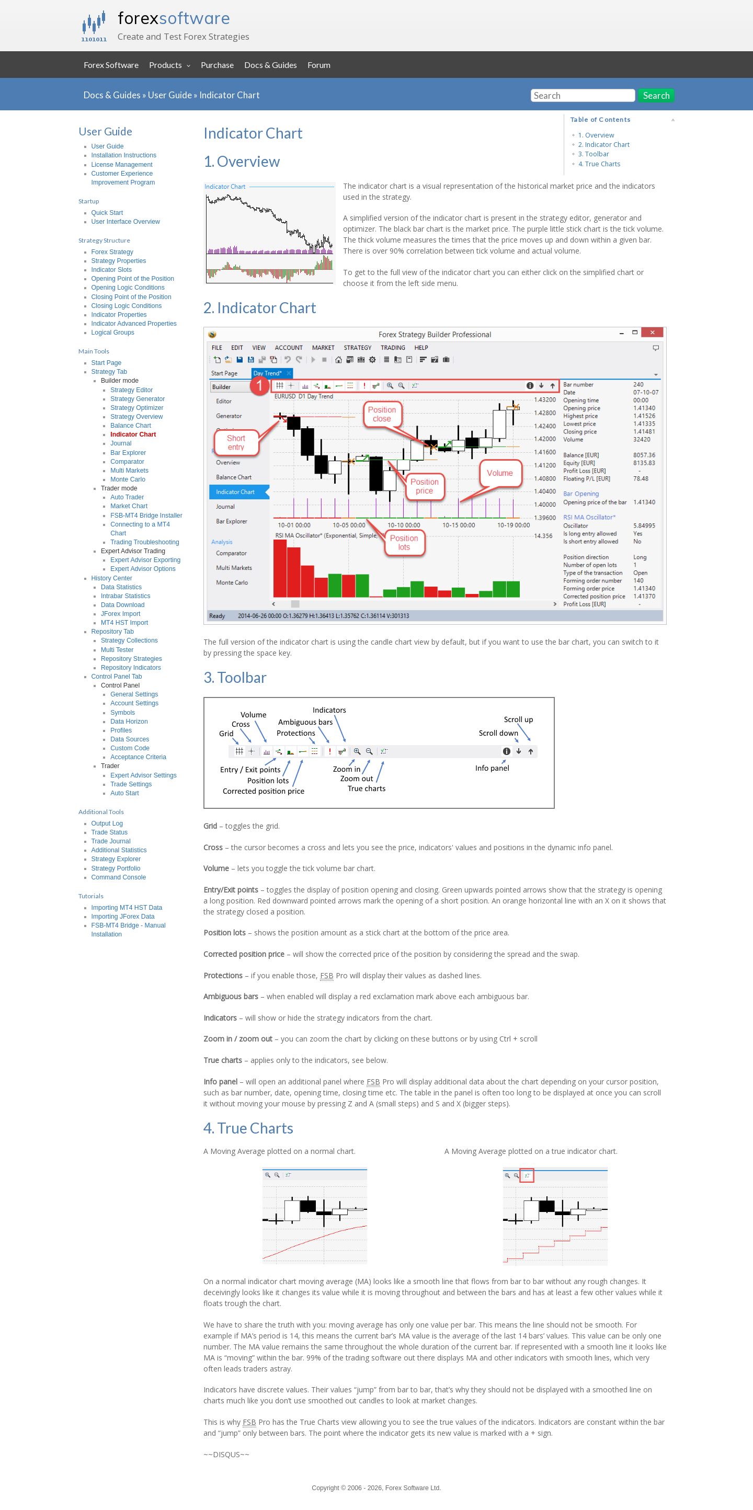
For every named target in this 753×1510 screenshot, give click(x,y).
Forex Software (111, 65)
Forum (318, 65)
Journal (120, 443)
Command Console (119, 877)
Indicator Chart (229, 94)
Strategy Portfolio (116, 868)
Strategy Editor (131, 390)
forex (174, 17)
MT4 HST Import (124, 622)
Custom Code (130, 748)
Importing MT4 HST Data (127, 907)
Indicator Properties (119, 314)
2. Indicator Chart (604, 144)
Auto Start (124, 793)
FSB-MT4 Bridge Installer (146, 515)
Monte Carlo (127, 479)
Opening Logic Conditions (128, 287)
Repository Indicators (131, 667)
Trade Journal (111, 841)
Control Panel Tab (117, 676)
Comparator (127, 461)
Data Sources (129, 739)
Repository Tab (113, 631)
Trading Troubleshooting (144, 542)
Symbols (122, 712)
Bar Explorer (128, 452)
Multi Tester (117, 650)
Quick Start (107, 212)
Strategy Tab (110, 371)
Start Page (107, 363)
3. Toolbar (593, 154)
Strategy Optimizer (136, 407)
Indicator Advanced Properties (134, 323)
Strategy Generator (137, 399)
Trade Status (110, 832)
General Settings (134, 694)
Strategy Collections (129, 640)
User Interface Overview (126, 221)
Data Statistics (121, 587)
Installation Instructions (124, 155)
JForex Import (121, 613)
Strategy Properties (119, 261)
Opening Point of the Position (133, 278)
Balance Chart (130, 425)
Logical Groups (113, 332)
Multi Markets (129, 470)
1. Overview (596, 135)
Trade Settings (131, 784)
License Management (122, 164)
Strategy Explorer (116, 859)
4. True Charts (599, 163)
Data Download (123, 605)
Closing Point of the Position (132, 297)
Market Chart (128, 506)
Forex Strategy (112, 252)
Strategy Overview (136, 416)
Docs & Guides (270, 65)
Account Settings (134, 703)
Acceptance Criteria (138, 757)
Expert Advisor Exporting (145, 560)
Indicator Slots (112, 269)
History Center (112, 578)
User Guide (170, 94)
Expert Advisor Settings (143, 775)
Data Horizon (129, 721)
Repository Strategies (131, 658)
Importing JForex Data (123, 916)
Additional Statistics (119, 850)
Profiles (121, 730)
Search (656, 95)
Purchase (217, 65)
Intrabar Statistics (126, 596)
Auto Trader (127, 497)
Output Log (107, 823)
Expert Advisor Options (143, 569)
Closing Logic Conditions (127, 306)
